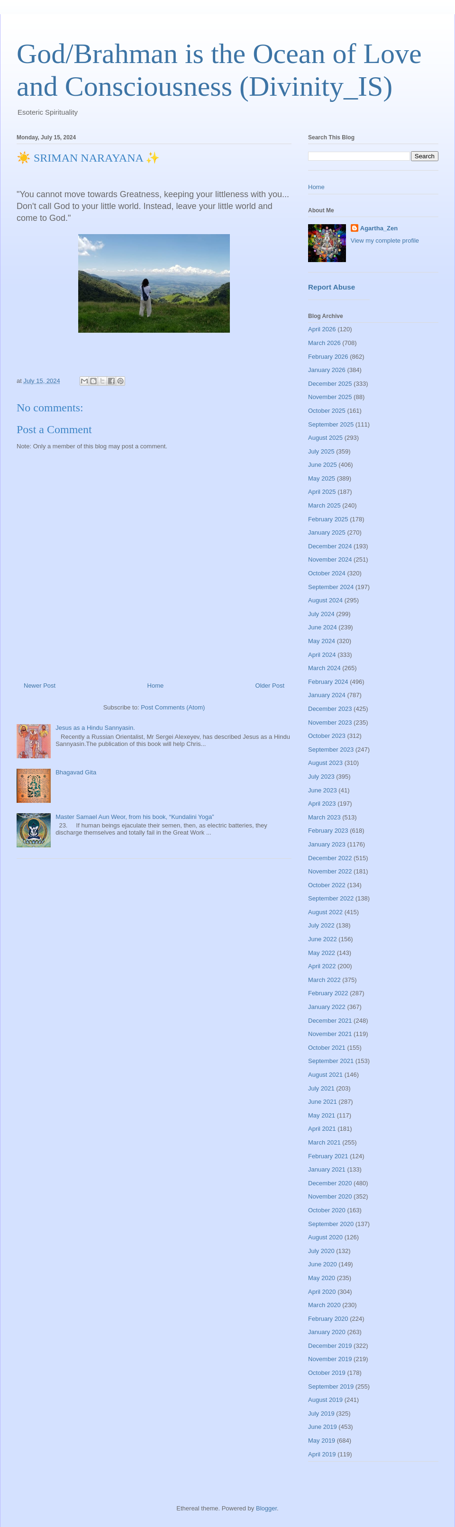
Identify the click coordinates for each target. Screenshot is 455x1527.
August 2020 (325, 1237)
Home (155, 685)
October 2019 (327, 1372)
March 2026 (324, 342)
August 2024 (325, 600)
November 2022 (330, 871)
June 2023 (322, 790)
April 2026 (322, 329)
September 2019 (331, 1386)
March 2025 (324, 505)
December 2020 (330, 1183)
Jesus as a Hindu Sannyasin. (95, 727)
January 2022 (327, 1006)
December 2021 (330, 1020)
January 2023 (327, 844)
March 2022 (324, 979)
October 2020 (327, 1210)
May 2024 (321, 641)
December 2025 (330, 383)
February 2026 (328, 356)
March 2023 (324, 817)
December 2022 (330, 858)
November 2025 (330, 396)
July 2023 (321, 776)
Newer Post (39, 685)
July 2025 (321, 451)
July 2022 (321, 925)
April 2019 (322, 1454)
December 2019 (330, 1345)
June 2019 (322, 1426)
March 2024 (324, 668)
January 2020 (327, 1332)
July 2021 (321, 1088)
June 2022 (322, 939)
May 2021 (321, 1115)
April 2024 (322, 654)
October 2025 (327, 410)
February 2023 (328, 830)
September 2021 (331, 1060)
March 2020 (324, 1305)
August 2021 (325, 1074)
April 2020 (322, 1291)
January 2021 (327, 1169)
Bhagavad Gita (75, 772)
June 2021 (322, 1101)
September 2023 (331, 749)
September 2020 (331, 1223)
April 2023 (322, 803)
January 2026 (327, 369)
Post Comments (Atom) (173, 707)
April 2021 (322, 1128)
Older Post (269, 685)
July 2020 (321, 1250)
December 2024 (330, 546)
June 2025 (322, 464)
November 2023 (330, 722)
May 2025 (321, 478)
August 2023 (325, 762)
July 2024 (321, 614)
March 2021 (324, 1142)
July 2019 (321, 1413)
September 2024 (331, 587)
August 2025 (325, 437)
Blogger (266, 1508)
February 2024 (328, 681)
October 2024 (327, 573)
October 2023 (327, 735)
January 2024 (327, 695)
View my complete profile (385, 240)
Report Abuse (331, 287)
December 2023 (330, 708)
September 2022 (331, 898)
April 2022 (322, 966)
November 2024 (330, 559)
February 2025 (328, 519)
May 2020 (321, 1278)
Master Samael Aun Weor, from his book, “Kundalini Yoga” (134, 816)
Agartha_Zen (379, 228)
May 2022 (321, 952)
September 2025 (331, 424)
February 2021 (328, 1156)
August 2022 (325, 912)
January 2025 (327, 532)
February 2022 (328, 993)
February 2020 (328, 1318)
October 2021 (327, 1047)
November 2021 (330, 1033)
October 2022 (327, 885)
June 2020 (322, 1264)
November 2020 (330, 1196)
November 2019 (330, 1359)
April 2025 (322, 491)
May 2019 (321, 1440)
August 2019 (325, 1399)
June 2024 (322, 627)
